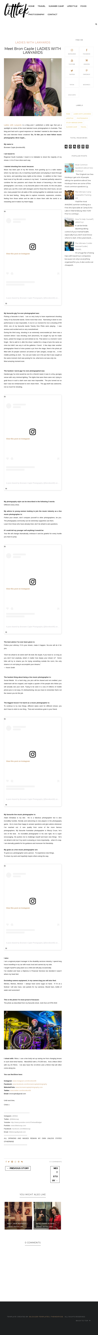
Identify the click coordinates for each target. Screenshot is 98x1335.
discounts (72, 92)
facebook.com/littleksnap (21, 1129)
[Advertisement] (79, 289)
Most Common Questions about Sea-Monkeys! (84, 168)
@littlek (15, 1116)
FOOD (84, 6)
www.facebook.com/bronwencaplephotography (30, 1084)
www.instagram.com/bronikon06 (25, 1081)
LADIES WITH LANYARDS (32, 42)
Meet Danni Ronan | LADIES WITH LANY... (46, 1225)
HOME (31, 6)
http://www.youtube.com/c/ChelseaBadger (26, 1122)
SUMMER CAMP (56, 6)
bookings (86, 82)
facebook (86, 51)
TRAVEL (41, 6)
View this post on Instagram (18, 254)
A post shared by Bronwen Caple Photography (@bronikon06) (30, 298)
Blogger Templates (39, 1317)
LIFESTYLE (72, 6)
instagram (72, 51)
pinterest (86, 72)
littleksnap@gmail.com (17, 1132)
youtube (72, 61)
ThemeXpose (57, 1317)
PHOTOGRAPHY (82, 118)
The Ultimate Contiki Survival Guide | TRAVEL (83, 246)
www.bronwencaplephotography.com (29, 1087)
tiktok (72, 82)
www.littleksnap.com (18, 1125)
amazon (87, 61)
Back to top (83, 1321)
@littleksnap (14, 1119)
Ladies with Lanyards (13, 125)
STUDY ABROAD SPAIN (74, 123)
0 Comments (56, 1162)
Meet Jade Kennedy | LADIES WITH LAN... (17, 1225)
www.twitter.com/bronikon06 (20, 1090)
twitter (72, 72)
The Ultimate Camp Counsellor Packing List (83, 195)
